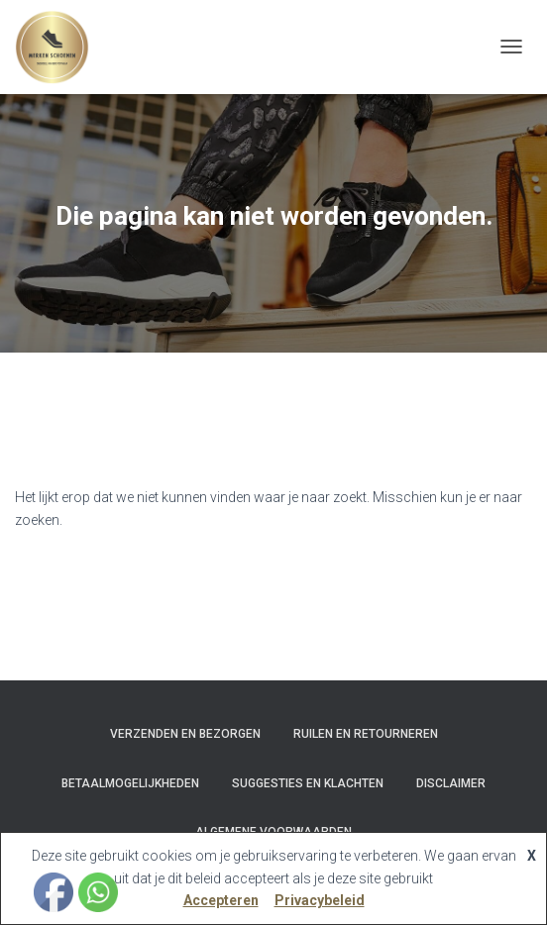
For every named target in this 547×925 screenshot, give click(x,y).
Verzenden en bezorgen (185, 734)
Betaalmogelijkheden (130, 783)
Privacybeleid (319, 900)
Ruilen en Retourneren (365, 734)
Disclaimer (451, 783)
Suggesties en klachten (307, 783)
